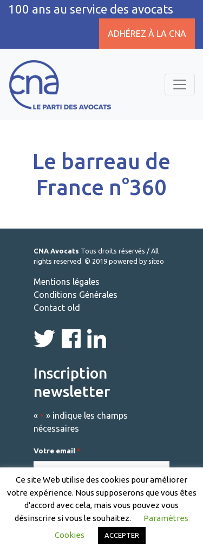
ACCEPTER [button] (121, 535)
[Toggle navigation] (180, 84)
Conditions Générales (75, 295)
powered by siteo (136, 261)
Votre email (57, 451)
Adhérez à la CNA (147, 33)
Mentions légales (67, 282)
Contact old (57, 308)
